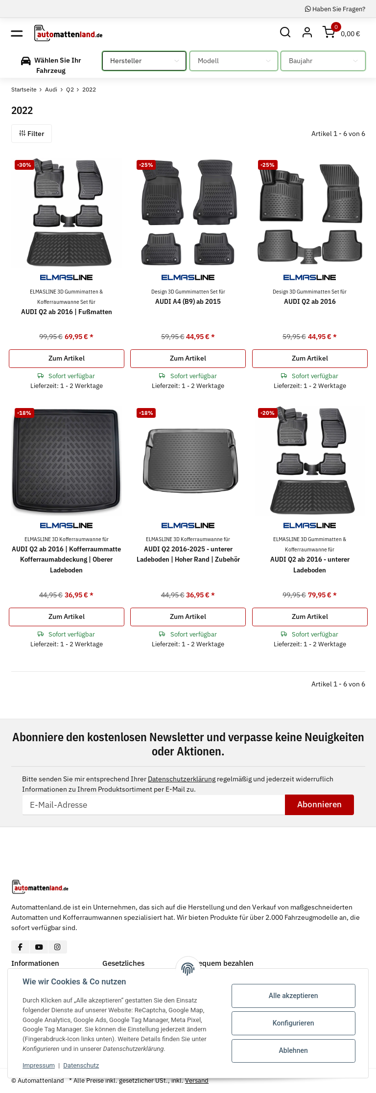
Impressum (39, 1065)
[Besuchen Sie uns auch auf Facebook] (20, 947)
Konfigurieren (293, 1023)
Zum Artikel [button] (66, 358)
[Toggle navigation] (17, 33)
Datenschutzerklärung (181, 778)
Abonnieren (319, 804)
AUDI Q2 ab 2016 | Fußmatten (66, 302)
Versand (197, 1080)
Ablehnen (293, 1050)
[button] (286, 33)
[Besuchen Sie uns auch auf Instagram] (57, 947)
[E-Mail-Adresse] (153, 805)
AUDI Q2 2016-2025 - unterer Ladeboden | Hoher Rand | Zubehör (188, 549)
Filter (31, 133)
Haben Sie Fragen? (335, 8)
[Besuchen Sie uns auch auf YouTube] (38, 947)
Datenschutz (81, 1065)
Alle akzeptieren (293, 996)
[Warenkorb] (341, 33)
